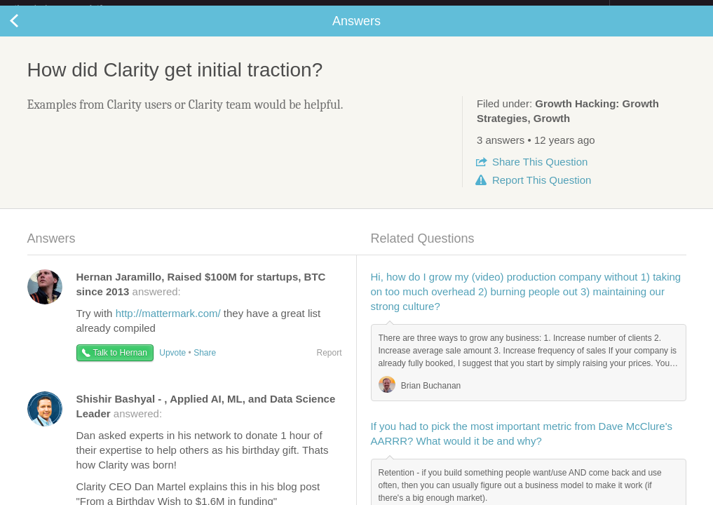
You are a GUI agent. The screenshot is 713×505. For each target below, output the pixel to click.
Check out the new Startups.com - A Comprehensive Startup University (457, 9)
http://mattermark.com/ (168, 324)
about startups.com (659, 9)
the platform (73, 8)
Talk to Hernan (120, 364)
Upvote (172, 364)
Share (540, 173)
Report (541, 191)
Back (28, 32)
